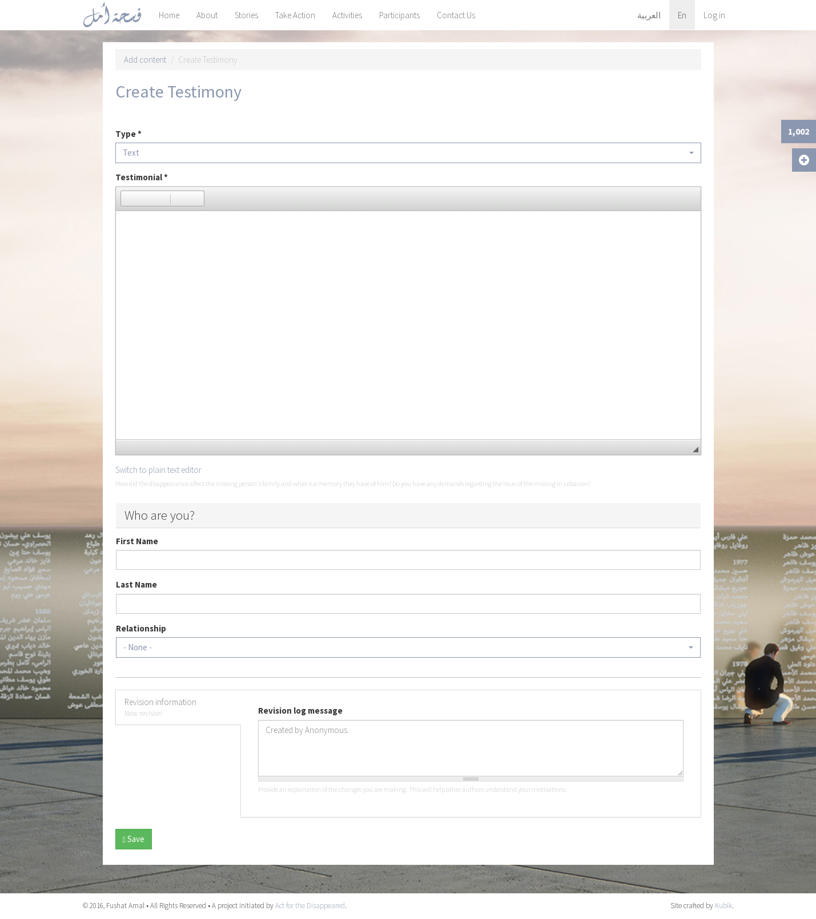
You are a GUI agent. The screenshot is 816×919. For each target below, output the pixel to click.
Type (128, 133)
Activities (347, 15)
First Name (137, 541)
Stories (246, 15)
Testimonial (141, 177)
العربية (649, 15)
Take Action (295, 15)
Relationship (141, 628)
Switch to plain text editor (158, 469)
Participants (399, 15)
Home (169, 15)
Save (133, 838)
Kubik (723, 905)
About (207, 15)
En (682, 15)
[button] (129, 198)
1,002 (798, 131)
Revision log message (300, 710)
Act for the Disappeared (310, 905)
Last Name (136, 584)
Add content (145, 59)
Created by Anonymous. (471, 748)
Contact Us (456, 15)
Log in (714, 15)
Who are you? (159, 515)
